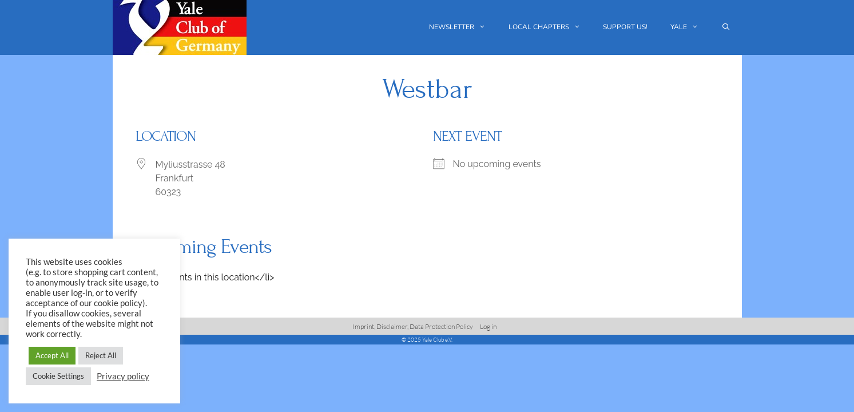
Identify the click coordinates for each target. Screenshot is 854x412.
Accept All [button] (52, 355)
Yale (690, 27)
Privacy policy (123, 376)
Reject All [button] (100, 355)
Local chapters (550, 27)
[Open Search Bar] (725, 27)
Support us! (625, 26)
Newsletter (463, 27)
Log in (488, 326)
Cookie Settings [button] (58, 376)
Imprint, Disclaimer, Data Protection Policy (412, 326)
